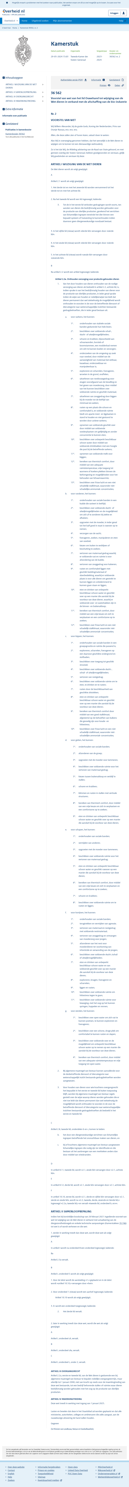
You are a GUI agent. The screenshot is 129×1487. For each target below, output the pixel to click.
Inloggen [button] (114, 13)
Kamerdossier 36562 (15, 133)
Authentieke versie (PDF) (74, 80)
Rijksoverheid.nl (105, 1470)
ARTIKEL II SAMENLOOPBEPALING (21, 92)
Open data (73, 1467)
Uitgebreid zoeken (40, 20)
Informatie (98, 80)
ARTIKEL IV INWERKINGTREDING (21, 101)
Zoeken (11, 1480)
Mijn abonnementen (62, 20)
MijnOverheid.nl (105, 1467)
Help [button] (121, 20)
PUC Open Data (75, 1473)
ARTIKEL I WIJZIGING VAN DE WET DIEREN (21, 86)
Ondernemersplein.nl (107, 1473)
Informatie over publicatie (14, 115)
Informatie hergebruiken (49, 1467)
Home (24, 20)
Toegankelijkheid (45, 1473)
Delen (119, 85)
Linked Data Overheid (78, 1470)
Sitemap (41, 1477)
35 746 (122, 1223)
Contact (11, 1470)
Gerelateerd (116, 80)
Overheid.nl (9, 21)
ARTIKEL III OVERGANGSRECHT (20, 96)
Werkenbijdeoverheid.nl (109, 1477)
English (11, 1473)
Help (10, 1477)
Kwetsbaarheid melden (48, 1480)
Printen (105, 85)
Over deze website (16, 1467)
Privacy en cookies (46, 1470)
